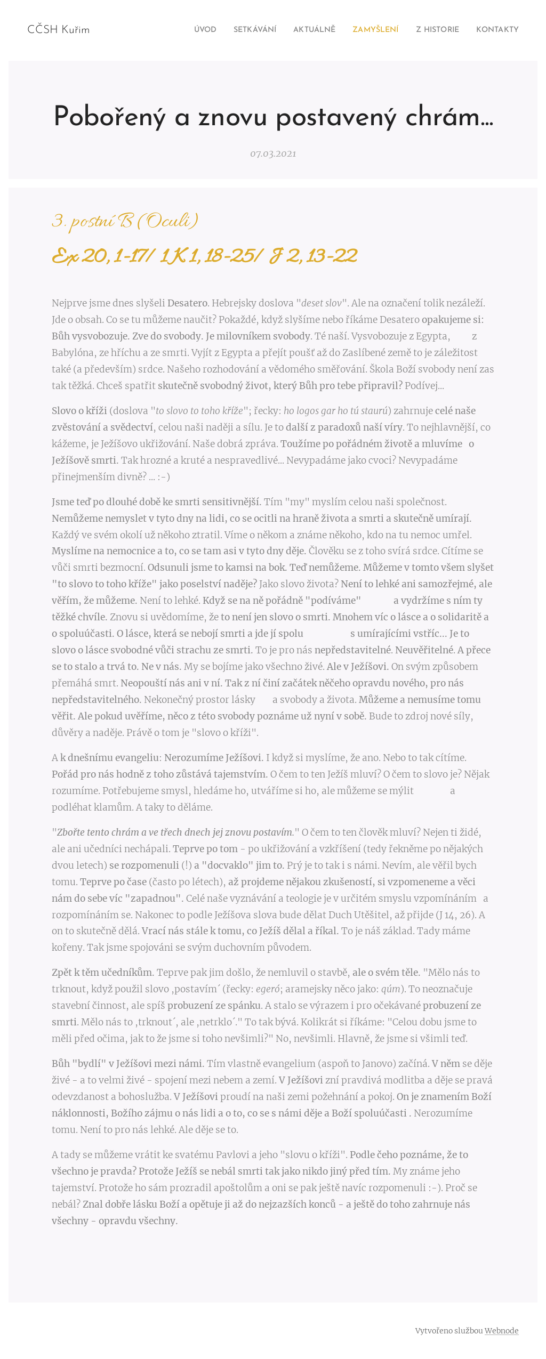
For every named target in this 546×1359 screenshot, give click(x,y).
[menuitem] (189, 30)
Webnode (502, 1331)
